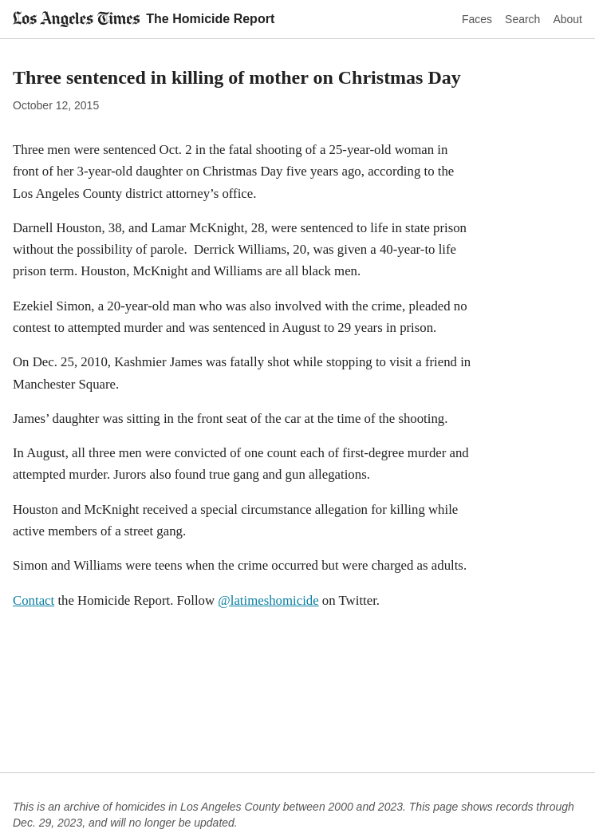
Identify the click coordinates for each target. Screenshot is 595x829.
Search (522, 19)
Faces (477, 19)
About (567, 19)
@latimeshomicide (268, 600)
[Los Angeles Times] (76, 19)
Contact (33, 600)
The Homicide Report (210, 19)
